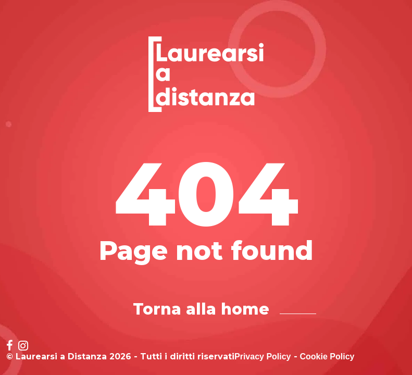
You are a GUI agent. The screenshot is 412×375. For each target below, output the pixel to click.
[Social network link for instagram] (23, 347)
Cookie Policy (327, 357)
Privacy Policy (262, 357)
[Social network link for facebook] (9, 347)
